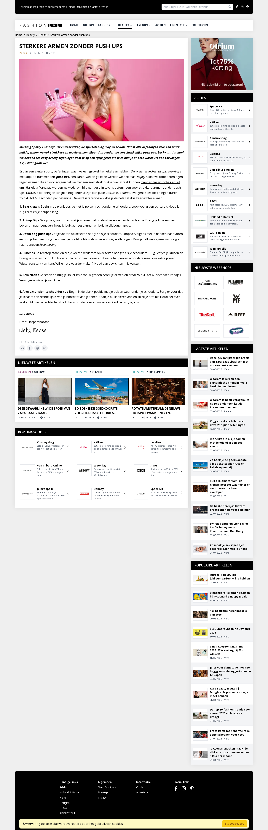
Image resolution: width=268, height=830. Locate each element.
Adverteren (142, 792)
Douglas (65, 803)
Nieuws (88, 25)
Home (74, 25)
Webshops (200, 25)
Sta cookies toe (234, 823)
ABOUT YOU (67, 813)
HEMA (63, 808)
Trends (144, 25)
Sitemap (103, 792)
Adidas (64, 787)
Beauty (125, 25)
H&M (63, 797)
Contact (141, 787)
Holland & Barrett (70, 792)
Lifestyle (179, 25)
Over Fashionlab (107, 787)
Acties (160, 25)
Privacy (102, 797)
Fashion (106, 25)
